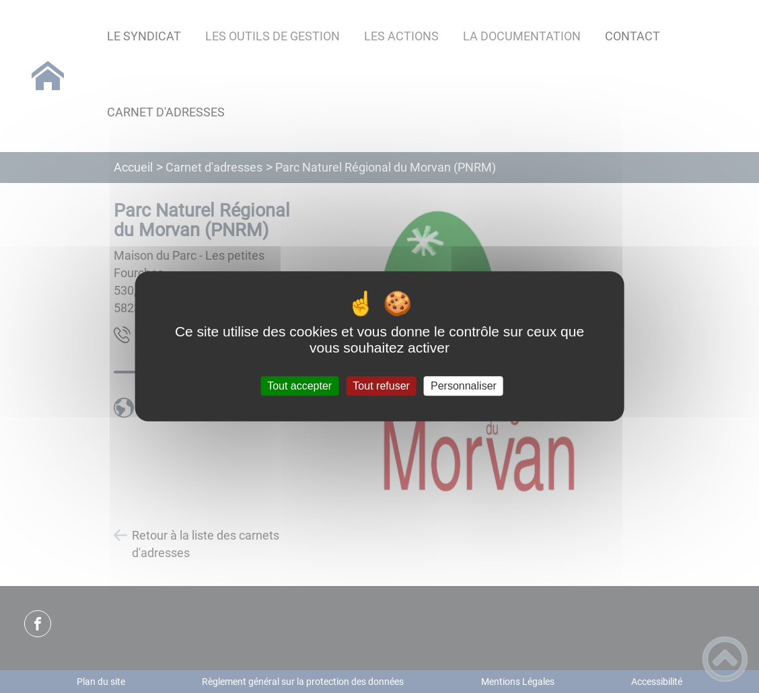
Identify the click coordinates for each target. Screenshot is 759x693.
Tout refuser (381, 386)
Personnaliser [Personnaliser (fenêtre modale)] (464, 386)
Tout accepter (299, 386)
